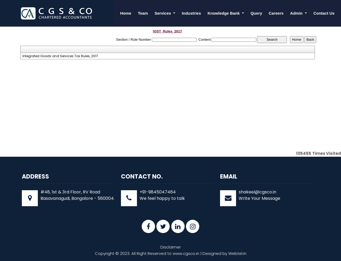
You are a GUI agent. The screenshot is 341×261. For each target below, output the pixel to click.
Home (125, 13)
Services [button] (163, 13)
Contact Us (323, 13)
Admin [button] (297, 13)
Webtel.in (237, 253)
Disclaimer (170, 247)
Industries (191, 13)
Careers (276, 13)
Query (256, 13)
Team (143, 13)
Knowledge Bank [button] (224, 13)
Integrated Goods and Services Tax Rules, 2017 (60, 56)
